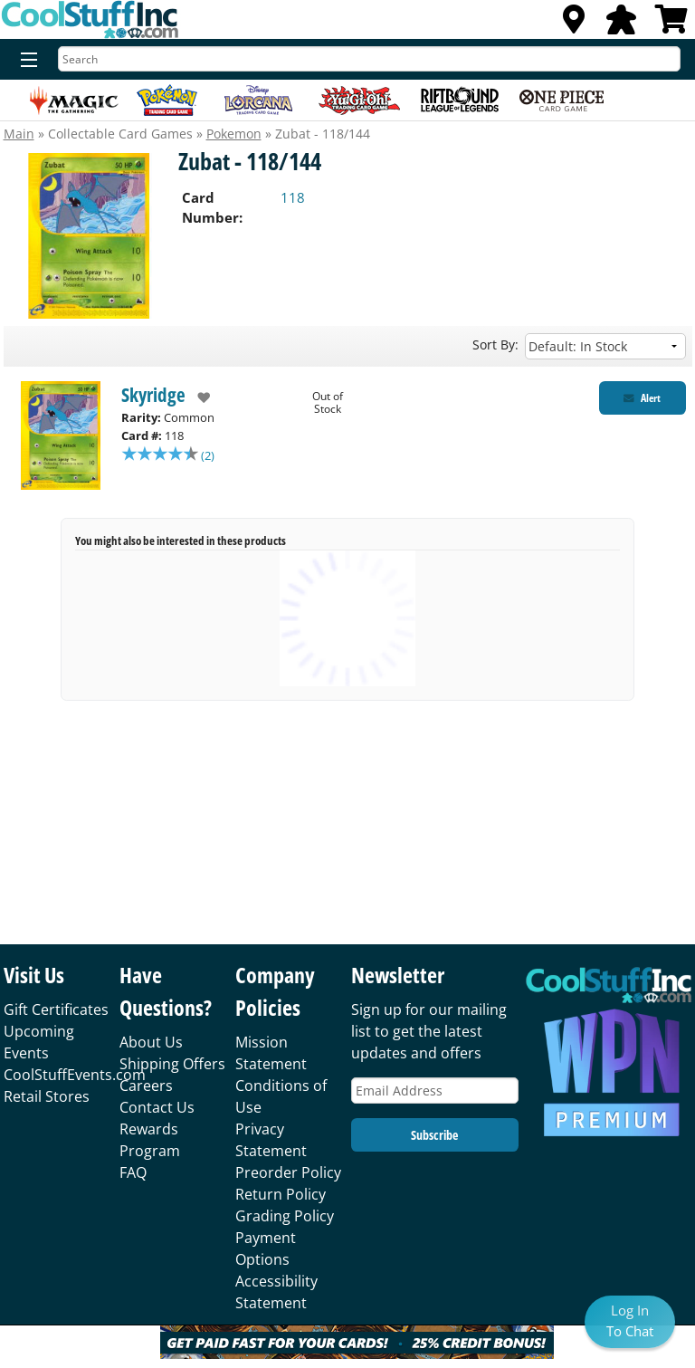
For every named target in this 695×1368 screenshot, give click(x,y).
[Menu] (25, 60)
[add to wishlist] (198, 397)
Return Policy (280, 1194)
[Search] (369, 59)
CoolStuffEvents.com (75, 1075)
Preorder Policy (288, 1172)
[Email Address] (435, 1090)
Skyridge (153, 394)
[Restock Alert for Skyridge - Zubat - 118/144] (642, 398)
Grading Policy (284, 1216)
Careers (146, 1085)
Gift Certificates (56, 1009)
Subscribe (434, 1134)
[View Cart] (671, 24)
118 (293, 197)
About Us (151, 1042)
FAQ (133, 1172)
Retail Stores (47, 1096)
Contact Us (157, 1107)
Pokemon (234, 133)
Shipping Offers (172, 1064)
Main (19, 133)
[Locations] (574, 24)
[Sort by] (605, 346)
